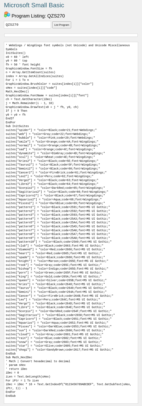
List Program (61, 24)
